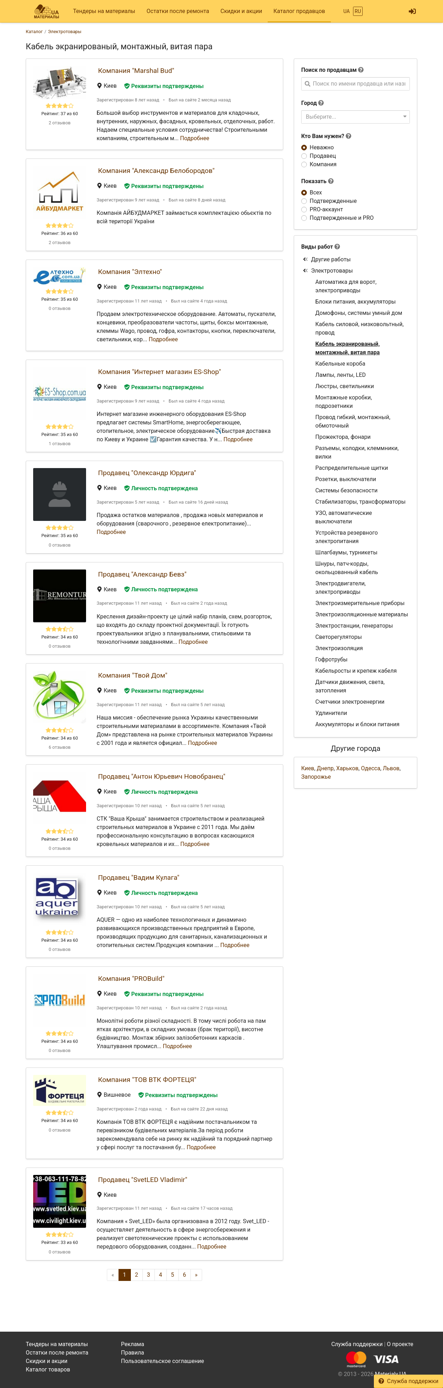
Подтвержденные (333, 201)
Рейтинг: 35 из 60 (59, 299)
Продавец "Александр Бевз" (142, 574)
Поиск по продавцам (329, 70)
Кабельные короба (340, 363)
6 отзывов (60, 747)
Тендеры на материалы (104, 11)
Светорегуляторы (338, 637)
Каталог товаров (48, 1369)
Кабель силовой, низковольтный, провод (359, 328)
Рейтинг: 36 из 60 (59, 233)
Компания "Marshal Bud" (136, 71)
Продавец (323, 156)
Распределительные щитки (351, 468)
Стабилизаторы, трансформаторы (360, 501)
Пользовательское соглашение (162, 1361)
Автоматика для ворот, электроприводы (345, 286)
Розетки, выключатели (345, 479)
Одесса (370, 768)
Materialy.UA (391, 1374)
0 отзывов (60, 308)
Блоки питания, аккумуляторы (355, 301)
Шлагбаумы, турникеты (346, 552)
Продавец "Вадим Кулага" (138, 877)
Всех (316, 192)
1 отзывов (60, 443)
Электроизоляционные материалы (361, 614)
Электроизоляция (339, 648)
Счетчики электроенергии (349, 701)
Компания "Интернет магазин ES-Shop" (159, 372)
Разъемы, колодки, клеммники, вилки (357, 452)
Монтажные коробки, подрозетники (343, 401)
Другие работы (327, 259)
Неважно (322, 147)
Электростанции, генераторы (354, 625)
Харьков (347, 768)
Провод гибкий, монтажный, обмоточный (352, 421)
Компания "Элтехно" (130, 272)
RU (358, 11)
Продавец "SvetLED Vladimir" (142, 1180)
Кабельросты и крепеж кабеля (356, 670)
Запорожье (316, 776)
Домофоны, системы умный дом (358, 313)
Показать (317, 181)
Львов (391, 768)
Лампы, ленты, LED (340, 375)
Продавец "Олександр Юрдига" (147, 473)
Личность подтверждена (161, 488)
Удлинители (331, 713)
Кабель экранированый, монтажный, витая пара (347, 348)
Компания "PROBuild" (131, 979)
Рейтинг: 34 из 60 (59, 637)
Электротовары (328, 270)
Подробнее (195, 138)
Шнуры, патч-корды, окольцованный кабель (346, 567)
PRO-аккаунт (326, 209)
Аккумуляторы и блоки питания (357, 724)
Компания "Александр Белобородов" (156, 171)
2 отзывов (60, 122)
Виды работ (317, 246)
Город (309, 103)
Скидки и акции (241, 11)
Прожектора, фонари (343, 437)
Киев (307, 768)
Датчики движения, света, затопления (349, 686)
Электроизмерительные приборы (360, 603)
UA (346, 11)
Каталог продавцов (299, 11)
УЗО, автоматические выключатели (343, 517)
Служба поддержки (408, 1381)
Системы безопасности (346, 490)
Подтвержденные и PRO (342, 217)
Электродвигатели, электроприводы (340, 587)
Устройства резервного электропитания (346, 536)
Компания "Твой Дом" (132, 675)
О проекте (400, 1344)
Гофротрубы (331, 659)
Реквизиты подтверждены (164, 86)
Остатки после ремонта (178, 11)
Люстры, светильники (344, 386)
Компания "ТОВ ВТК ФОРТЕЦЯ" (147, 1080)
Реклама (132, 1344)
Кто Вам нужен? (326, 136)
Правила (132, 1352)
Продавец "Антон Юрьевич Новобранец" (161, 776)
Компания (323, 164)
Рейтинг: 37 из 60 (59, 113)
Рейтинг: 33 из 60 (59, 1242)
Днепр (325, 768)
